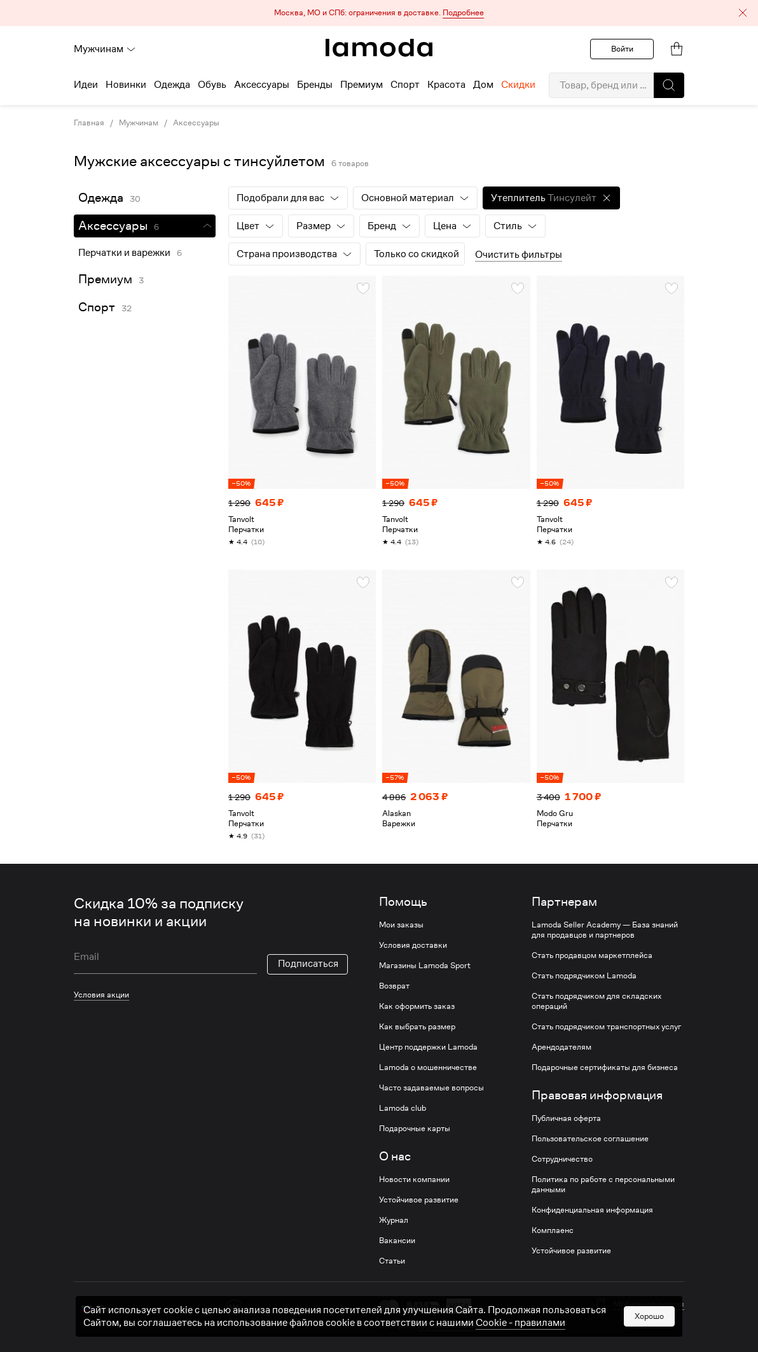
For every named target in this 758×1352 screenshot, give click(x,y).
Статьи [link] (392, 1261)
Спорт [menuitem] (405, 84)
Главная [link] (89, 123)
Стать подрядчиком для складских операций (596, 1001)
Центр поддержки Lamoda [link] (428, 1047)
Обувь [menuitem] (212, 84)
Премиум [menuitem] (361, 84)
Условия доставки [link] (413, 945)
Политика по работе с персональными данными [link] (603, 1184)
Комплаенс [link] (553, 1230)
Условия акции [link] (101, 994)
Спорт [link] (96, 307)
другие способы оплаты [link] (462, 1325)
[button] (379, 13)
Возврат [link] (394, 986)
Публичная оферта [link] (566, 1118)
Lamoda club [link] (402, 1108)
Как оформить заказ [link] (417, 1006)
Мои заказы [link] (401, 925)
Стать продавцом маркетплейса (592, 955)
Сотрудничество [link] (562, 1159)
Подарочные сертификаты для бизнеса (605, 1067)
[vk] (234, 1307)
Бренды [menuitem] (315, 84)
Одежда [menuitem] (172, 84)
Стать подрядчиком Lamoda (584, 976)
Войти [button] (622, 48)
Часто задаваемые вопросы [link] (431, 1088)
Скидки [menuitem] (518, 84)
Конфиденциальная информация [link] (592, 1210)
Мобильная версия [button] (649, 1304)
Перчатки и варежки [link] (124, 252)
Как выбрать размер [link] (417, 1027)
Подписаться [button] (308, 963)
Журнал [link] (393, 1220)
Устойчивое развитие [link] (418, 1200)
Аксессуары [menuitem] (261, 84)
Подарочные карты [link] (414, 1128)
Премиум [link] (105, 279)
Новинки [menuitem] (126, 84)
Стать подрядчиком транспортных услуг (606, 1027)
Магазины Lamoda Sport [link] (425, 966)
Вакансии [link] (397, 1241)
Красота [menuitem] (446, 84)
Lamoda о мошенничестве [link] (428, 1067)
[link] (379, 48)
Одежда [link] (100, 197)
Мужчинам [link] (138, 123)
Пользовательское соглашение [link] (590, 1139)
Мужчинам (105, 49)
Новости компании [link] (414, 1179)
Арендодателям (561, 1047)
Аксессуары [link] (196, 123)
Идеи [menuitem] (86, 84)
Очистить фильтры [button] (518, 254)
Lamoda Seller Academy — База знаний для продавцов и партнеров (605, 930)
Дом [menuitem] (483, 84)
